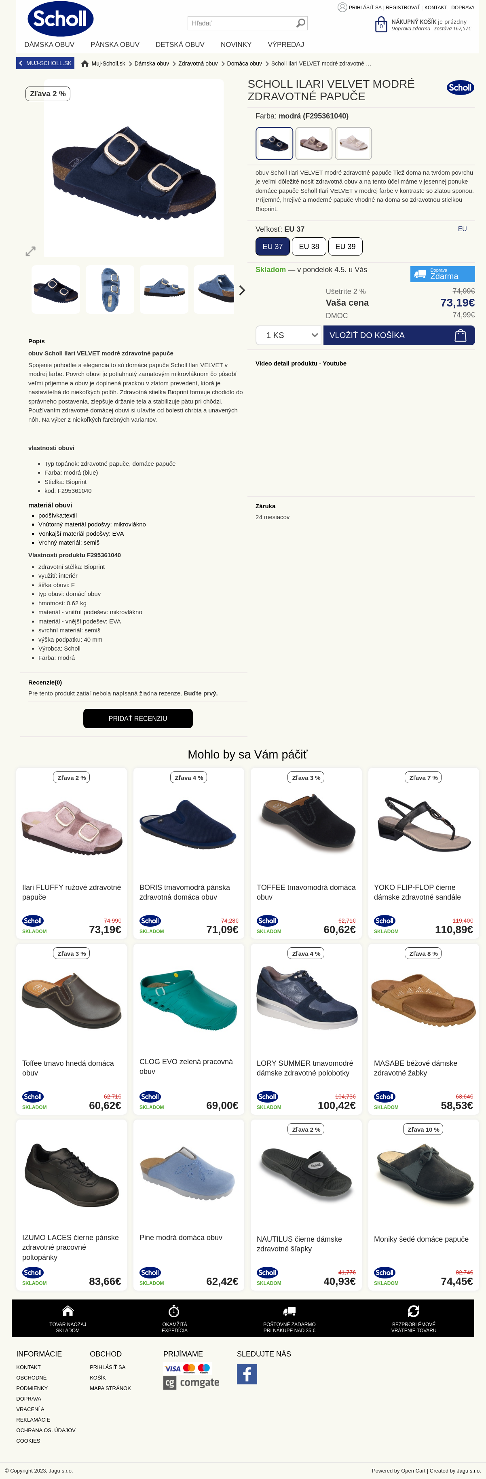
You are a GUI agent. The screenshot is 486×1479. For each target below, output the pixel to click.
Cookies (28, 1441)
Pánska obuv (115, 45)
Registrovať (403, 8)
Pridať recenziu (138, 718)
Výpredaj (286, 45)
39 (345, 247)
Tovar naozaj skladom (67, 1327)
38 (309, 247)
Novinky (236, 45)
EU (462, 229)
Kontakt (436, 8)
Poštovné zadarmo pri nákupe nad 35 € (289, 1327)
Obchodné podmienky (32, 1383)
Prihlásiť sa (365, 8)
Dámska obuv (49, 45)
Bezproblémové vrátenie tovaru (414, 1327)
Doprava (462, 8)
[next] (241, 290)
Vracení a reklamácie (33, 1414)
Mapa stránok (110, 1388)
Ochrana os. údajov (46, 1430)
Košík (98, 1378)
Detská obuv (180, 45)
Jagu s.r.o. (469, 1471)
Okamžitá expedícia (175, 1327)
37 (272, 247)
